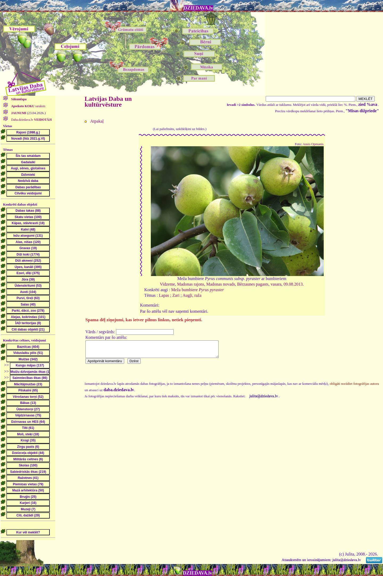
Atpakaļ (97, 121)
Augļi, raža (191, 295)
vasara (275, 284)
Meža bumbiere (197, 289)
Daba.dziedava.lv (31, 120)
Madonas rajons (190, 284)
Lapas (164, 295)
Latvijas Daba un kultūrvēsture (108, 101)
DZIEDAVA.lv (198, 8)
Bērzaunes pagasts (252, 284)
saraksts (27, 106)
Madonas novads (220, 284)
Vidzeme (167, 284)
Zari (176, 295)
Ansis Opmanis (313, 144)
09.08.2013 (293, 284)
